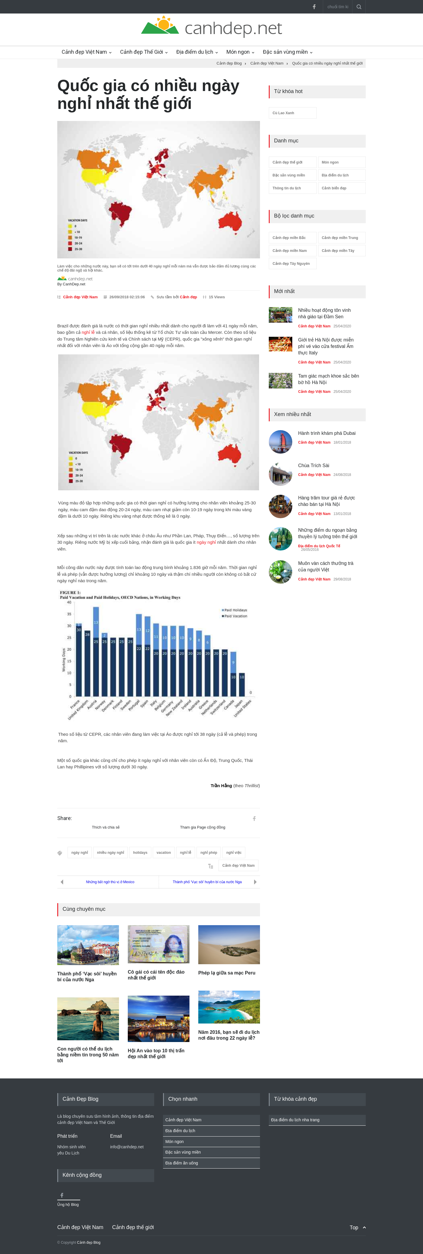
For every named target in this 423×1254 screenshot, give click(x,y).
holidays (140, 853)
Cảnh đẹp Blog (88, 1242)
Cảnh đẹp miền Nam (290, 251)
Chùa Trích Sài (313, 465)
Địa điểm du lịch (194, 52)
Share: (64, 818)
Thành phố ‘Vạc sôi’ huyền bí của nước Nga (207, 882)
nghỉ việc (233, 853)
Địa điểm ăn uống (181, 1163)
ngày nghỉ (206, 542)
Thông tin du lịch (287, 188)
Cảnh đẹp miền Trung (340, 238)
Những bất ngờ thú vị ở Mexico (110, 882)
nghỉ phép (208, 853)
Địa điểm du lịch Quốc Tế (319, 546)
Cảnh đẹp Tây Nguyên (291, 264)
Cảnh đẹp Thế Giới (141, 52)
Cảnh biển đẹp (334, 188)
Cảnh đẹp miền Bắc (289, 238)
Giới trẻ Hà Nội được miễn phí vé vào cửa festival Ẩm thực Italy (326, 346)
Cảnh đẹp (188, 297)
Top (354, 1227)
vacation (164, 853)
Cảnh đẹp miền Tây (338, 251)
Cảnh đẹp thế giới (287, 162)
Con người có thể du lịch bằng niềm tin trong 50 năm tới (88, 1054)
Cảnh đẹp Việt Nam (84, 52)
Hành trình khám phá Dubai (327, 433)
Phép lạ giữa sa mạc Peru (226, 972)
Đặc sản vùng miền (285, 52)
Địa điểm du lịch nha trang (295, 1119)
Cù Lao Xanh (283, 113)
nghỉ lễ (88, 332)
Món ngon (238, 52)
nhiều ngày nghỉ (110, 853)
